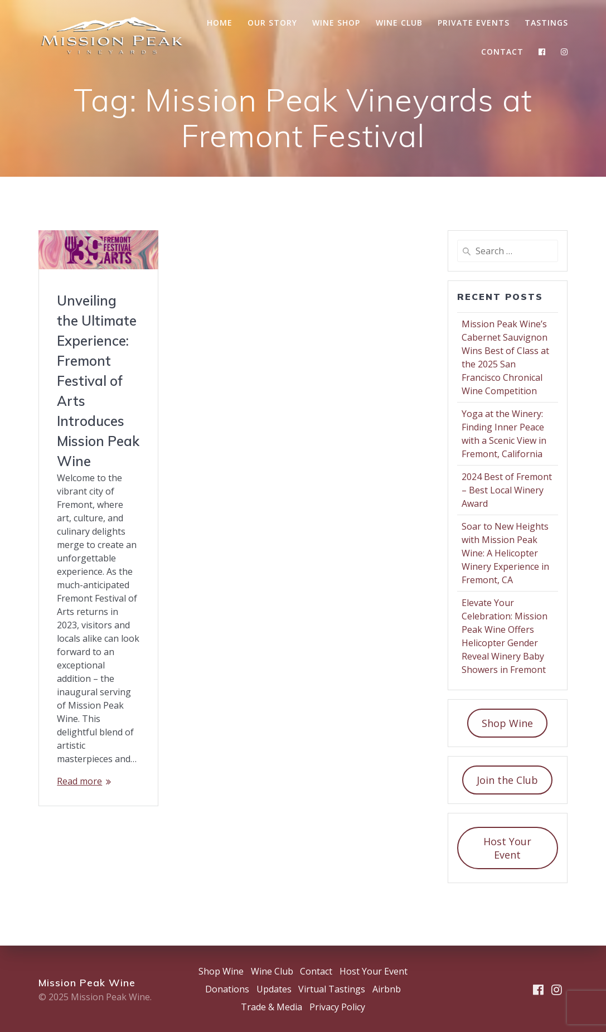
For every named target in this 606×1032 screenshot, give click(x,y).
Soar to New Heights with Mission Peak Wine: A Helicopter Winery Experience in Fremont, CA (505, 553)
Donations (227, 989)
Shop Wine (507, 723)
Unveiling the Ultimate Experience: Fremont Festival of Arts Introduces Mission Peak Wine (98, 380)
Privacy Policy (337, 1007)
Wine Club (399, 22)
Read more (79, 781)
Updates (274, 989)
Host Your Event (507, 848)
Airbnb (386, 989)
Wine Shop (336, 22)
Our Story (272, 22)
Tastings (546, 22)
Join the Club (507, 780)
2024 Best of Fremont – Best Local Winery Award (507, 490)
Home (219, 22)
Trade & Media (271, 1007)
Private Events (474, 22)
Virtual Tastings (331, 989)
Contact (502, 51)
